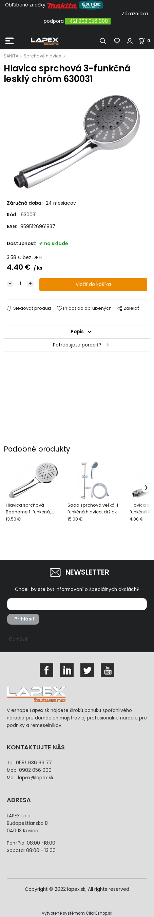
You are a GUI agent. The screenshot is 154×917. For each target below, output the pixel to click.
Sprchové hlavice (42, 56)
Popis (77, 331)
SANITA (11, 56)
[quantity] (20, 283)
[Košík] (146, 41)
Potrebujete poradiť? (77, 345)
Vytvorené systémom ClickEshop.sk (77, 913)
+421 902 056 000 (87, 21)
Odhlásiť (18, 639)
